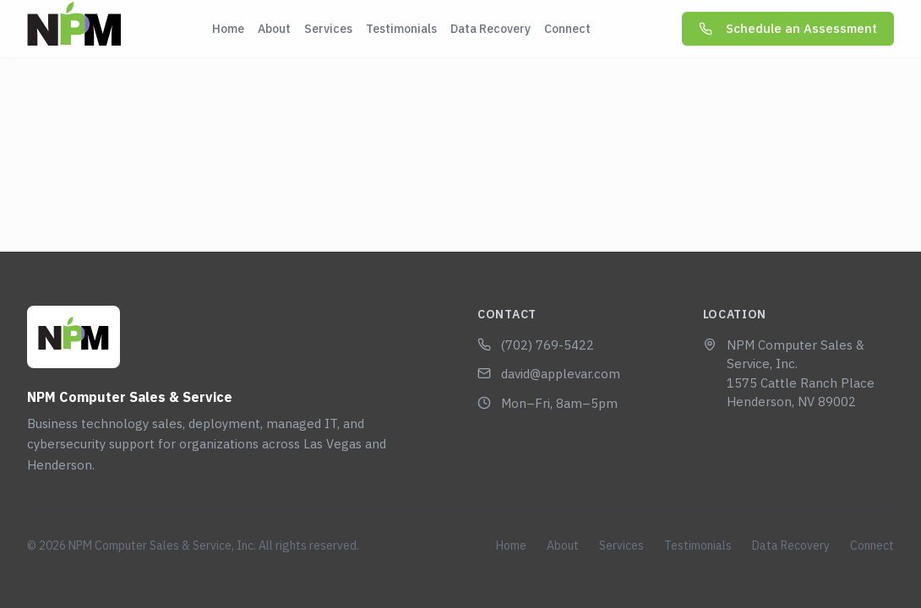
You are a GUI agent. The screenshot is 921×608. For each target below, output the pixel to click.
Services (328, 28)
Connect (567, 28)
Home (228, 28)
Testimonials (401, 28)
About (274, 28)
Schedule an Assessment (788, 28)
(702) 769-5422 (535, 345)
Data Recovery (490, 28)
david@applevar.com (548, 374)
